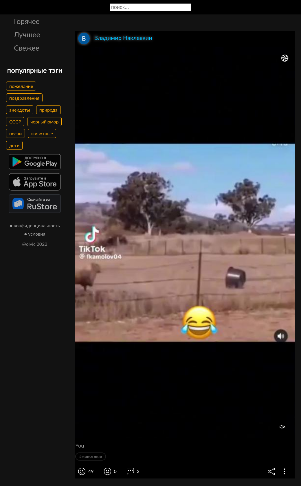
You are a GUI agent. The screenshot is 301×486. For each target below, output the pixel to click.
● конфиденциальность (35, 225)
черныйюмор (44, 121)
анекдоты (19, 109)
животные (42, 133)
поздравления (24, 98)
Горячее (27, 21)
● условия (34, 233)
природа (48, 109)
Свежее (26, 47)
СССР (15, 121)
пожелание (21, 86)
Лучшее (27, 34)
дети (14, 145)
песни (15, 133)
